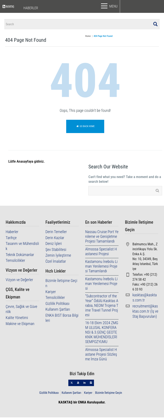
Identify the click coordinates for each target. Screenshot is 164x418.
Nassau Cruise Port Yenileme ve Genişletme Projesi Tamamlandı (102, 237)
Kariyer (50, 292)
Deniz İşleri (53, 244)
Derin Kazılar (54, 238)
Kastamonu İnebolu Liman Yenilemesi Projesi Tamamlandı (101, 267)
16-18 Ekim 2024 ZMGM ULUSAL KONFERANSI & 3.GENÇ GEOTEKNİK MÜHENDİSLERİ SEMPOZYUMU (101, 333)
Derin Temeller (56, 232)
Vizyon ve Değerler (19, 280)
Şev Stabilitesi (55, 250)
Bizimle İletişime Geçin (108, 393)
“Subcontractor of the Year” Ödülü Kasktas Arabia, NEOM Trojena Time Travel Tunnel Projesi (101, 306)
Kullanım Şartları (57, 310)
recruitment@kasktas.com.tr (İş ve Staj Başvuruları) (145, 311)
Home (88, 37)
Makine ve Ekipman (20, 324)
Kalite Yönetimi (17, 318)
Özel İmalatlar (55, 262)
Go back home (85, 127)
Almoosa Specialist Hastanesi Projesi (101, 252)
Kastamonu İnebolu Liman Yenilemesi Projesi (101, 284)
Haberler (12, 232)
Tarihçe (11, 238)
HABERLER (30, 8)
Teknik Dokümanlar (20, 255)
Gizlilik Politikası (57, 304)
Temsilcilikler (15, 261)
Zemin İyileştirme (58, 256)
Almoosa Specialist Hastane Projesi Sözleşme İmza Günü (101, 355)
